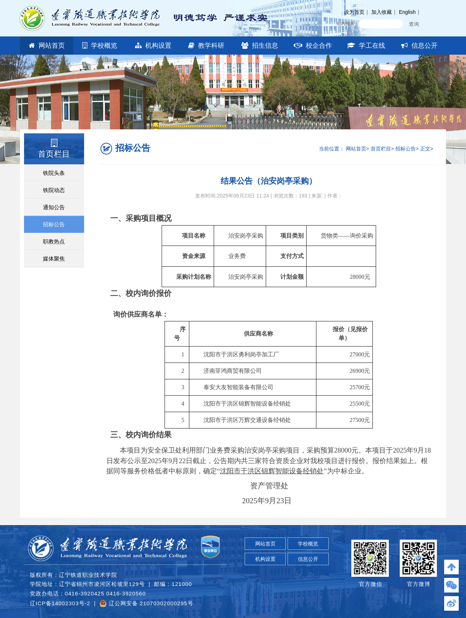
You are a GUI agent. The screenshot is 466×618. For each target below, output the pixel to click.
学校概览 (99, 45)
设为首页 (354, 12)
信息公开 (419, 45)
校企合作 (313, 45)
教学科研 (206, 45)
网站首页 (47, 45)
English (407, 12)
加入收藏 (381, 12)
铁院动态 (54, 190)
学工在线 (366, 45)
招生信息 (259, 45)
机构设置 (153, 45)
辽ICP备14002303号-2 (60, 603)
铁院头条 (54, 173)
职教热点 (54, 241)
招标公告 (54, 224)
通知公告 (54, 207)
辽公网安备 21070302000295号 (146, 603)
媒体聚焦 (54, 258)
